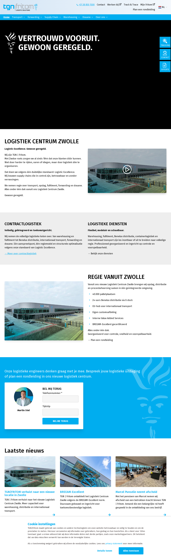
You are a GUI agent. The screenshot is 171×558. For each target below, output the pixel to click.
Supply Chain (51, 17)
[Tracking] (165, 42)
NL (161, 7)
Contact (101, 4)
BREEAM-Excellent (72, 492)
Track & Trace (131, 4)
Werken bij (113, 4)
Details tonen (104, 550)
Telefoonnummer (52, 393)
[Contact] (165, 55)
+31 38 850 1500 (87, 4)
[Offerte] (165, 67)
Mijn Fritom (146, 4)
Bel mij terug (51, 388)
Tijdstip (46, 406)
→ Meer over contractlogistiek (20, 253)
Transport (17, 17)
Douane (86, 17)
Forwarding (33, 17)
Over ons (100, 17)
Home (6, 17)
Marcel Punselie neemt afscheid (136, 492)
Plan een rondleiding (144, 9)
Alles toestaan (131, 550)
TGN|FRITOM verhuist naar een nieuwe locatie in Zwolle (30, 493)
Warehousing (70, 17)
